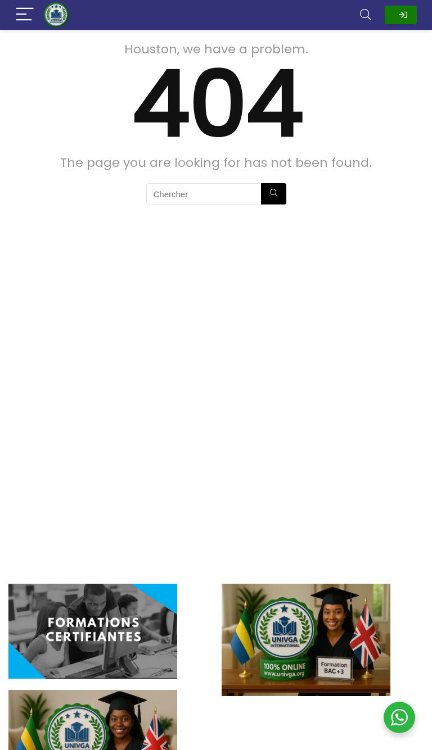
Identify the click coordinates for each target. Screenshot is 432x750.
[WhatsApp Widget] (399, 717)
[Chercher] (273, 193)
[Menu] (24, 15)
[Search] (365, 15)
